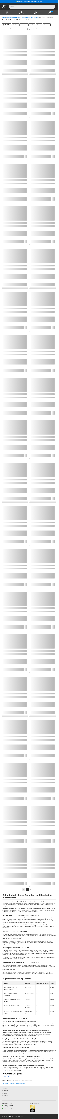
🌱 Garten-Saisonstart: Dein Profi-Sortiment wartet (29, 1)
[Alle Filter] (6, 24)
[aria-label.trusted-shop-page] (32, 1108)
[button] (7, 12)
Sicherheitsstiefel (34, 17)
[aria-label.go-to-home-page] (4, 8)
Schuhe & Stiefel (26, 17)
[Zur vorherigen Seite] (23, 889)
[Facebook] (5, 1090)
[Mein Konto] (21, 12)
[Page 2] (30, 889)
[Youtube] (5, 1093)
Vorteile (39, 24)
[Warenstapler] (50, 12)
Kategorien (24, 24)
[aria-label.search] (52, 6)
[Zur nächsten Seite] (34, 889)
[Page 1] (27, 889)
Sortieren (15, 24)
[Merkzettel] (36, 12)
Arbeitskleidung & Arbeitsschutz (14, 17)
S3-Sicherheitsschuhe (9, 1077)
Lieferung (46, 24)
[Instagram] (5, 1095)
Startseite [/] (4, 17)
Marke (32, 24)
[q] (32, 7)
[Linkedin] (5, 1098)
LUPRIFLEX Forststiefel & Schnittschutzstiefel (14, 1083)
